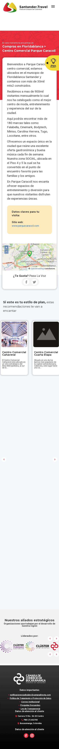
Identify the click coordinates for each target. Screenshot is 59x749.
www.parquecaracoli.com (25, 225)
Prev (4, 454)
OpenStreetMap (37, 269)
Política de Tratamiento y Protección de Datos (30, 689)
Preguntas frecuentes (30, 696)
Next (54, 454)
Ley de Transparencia (30, 699)
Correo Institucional (30, 692)
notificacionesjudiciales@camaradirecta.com (30, 685)
